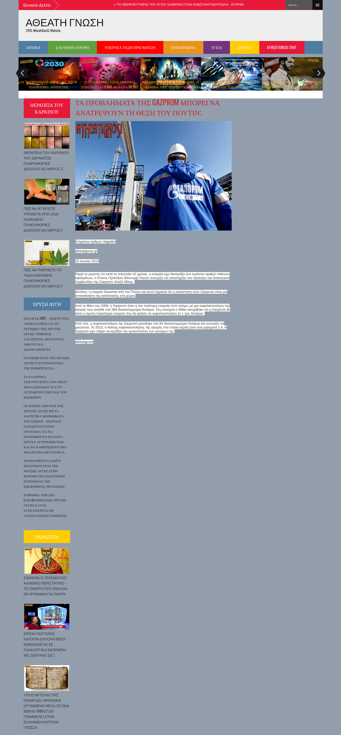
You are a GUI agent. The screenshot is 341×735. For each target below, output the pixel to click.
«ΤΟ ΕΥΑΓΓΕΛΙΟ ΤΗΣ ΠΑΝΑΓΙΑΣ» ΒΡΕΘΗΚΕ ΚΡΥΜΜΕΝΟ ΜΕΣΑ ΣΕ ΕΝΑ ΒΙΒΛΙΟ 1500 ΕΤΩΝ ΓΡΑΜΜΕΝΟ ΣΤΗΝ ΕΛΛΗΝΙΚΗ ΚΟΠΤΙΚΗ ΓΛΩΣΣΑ (46, 711)
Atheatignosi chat (282, 47)
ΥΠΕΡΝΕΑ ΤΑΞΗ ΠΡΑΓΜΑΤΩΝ (130, 47)
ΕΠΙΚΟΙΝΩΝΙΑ (183, 47)
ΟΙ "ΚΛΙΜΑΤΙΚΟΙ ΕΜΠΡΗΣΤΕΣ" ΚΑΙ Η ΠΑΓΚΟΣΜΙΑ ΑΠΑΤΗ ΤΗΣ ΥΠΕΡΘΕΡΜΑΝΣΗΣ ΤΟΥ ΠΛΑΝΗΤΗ (49, 87)
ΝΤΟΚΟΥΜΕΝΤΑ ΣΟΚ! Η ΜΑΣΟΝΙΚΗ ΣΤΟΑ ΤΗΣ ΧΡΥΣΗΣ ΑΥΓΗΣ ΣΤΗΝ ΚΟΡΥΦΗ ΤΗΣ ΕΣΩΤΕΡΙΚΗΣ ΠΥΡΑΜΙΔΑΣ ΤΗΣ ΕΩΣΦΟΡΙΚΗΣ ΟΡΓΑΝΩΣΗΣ (44, 473)
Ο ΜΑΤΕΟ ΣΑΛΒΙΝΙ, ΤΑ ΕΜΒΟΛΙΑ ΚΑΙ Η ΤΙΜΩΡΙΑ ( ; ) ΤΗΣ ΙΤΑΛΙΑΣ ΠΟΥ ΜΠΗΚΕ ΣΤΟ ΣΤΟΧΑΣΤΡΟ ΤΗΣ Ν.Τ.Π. (292, 87)
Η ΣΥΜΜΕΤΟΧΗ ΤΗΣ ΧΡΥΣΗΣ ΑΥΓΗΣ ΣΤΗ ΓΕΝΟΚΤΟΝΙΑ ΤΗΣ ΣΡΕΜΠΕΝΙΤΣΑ (47, 362)
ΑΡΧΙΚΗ (33, 47)
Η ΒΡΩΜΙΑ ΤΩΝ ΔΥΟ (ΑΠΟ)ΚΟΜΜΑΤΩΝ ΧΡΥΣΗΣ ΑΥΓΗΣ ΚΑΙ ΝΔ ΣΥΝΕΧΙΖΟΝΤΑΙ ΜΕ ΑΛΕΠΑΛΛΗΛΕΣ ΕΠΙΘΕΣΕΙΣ (45, 505)
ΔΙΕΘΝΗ (245, 47)
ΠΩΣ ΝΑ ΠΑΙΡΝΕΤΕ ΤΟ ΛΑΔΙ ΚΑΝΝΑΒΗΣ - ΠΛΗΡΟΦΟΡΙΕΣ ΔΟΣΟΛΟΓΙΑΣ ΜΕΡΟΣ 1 (43, 278)
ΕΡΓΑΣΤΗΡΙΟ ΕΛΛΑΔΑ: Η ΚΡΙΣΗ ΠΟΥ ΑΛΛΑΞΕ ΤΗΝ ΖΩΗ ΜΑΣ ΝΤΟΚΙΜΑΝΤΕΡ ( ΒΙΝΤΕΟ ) (231, 87)
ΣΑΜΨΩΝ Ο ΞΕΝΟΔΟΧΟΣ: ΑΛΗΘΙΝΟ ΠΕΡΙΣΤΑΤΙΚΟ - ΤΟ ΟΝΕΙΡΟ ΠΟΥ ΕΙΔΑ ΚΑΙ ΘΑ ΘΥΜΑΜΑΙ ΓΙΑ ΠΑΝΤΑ (46, 585)
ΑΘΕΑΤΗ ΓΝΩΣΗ (65, 22)
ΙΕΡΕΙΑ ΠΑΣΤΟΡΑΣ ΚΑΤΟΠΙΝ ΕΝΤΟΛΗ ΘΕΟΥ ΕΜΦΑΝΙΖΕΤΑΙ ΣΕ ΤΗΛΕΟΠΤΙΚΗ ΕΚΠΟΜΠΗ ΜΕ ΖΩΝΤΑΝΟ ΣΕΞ (45, 644)
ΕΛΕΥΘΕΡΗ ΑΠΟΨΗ (72, 47)
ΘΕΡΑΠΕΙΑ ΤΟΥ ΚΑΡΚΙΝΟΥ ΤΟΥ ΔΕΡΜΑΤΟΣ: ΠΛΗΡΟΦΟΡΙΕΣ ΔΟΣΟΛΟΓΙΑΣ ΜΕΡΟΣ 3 (46, 160)
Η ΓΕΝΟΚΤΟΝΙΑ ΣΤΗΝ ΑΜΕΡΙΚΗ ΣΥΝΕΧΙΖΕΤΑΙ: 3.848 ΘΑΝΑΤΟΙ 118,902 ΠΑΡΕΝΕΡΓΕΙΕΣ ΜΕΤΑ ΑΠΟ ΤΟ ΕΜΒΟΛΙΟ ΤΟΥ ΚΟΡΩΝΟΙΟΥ (109, 89)
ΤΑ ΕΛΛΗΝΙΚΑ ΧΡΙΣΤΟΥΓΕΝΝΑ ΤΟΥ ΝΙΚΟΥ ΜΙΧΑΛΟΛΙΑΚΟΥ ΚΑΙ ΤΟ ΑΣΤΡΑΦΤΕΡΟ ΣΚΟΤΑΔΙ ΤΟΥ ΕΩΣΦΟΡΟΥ (46, 387)
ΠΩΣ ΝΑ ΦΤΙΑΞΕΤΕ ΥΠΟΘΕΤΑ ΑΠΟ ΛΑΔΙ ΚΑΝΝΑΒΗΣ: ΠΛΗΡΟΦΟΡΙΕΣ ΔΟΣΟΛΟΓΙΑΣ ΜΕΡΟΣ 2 (43, 219)
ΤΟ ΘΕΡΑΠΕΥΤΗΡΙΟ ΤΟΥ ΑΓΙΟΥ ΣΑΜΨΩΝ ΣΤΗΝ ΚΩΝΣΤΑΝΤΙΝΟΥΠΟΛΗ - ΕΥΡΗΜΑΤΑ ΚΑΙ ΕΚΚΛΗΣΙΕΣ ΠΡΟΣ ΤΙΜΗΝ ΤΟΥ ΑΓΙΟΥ (217, 4)
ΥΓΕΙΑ (216, 47)
